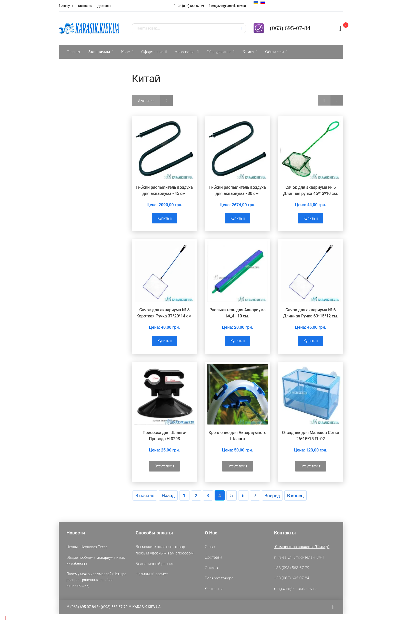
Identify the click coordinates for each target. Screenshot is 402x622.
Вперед (272, 495)
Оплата (211, 568)
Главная (73, 52)
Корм (125, 52)
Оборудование (218, 52)
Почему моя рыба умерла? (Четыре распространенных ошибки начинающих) (96, 580)
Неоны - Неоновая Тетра (86, 547)
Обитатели (274, 52)
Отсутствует (164, 466)
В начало (144, 495)
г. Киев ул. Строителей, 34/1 (299, 557)
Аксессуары (185, 52)
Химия (248, 52)
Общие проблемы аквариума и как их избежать (95, 560)
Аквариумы (99, 52)
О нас (210, 546)
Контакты (85, 6)
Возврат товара (219, 578)
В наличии (146, 100)
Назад (168, 495)
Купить (164, 218)
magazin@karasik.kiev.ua (228, 6)
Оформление (152, 52)
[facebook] (333, 607)
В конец (295, 495)
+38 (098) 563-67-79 (190, 6)
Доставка (104, 6)
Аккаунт (67, 6)
